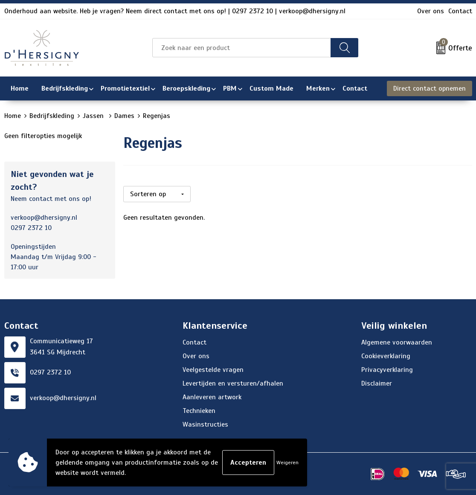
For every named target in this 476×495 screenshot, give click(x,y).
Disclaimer (376, 383)
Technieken (199, 411)
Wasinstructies (205, 424)
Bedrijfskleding (51, 116)
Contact (460, 11)
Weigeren (287, 463)
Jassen (94, 116)
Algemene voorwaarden (396, 342)
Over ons (430, 11)
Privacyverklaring (387, 369)
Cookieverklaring (385, 356)
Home (12, 116)
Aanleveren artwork (212, 397)
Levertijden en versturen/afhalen (233, 383)
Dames (124, 116)
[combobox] (241, 47)
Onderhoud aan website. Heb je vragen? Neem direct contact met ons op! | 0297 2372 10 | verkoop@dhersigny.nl (174, 11)
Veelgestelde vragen (213, 369)
